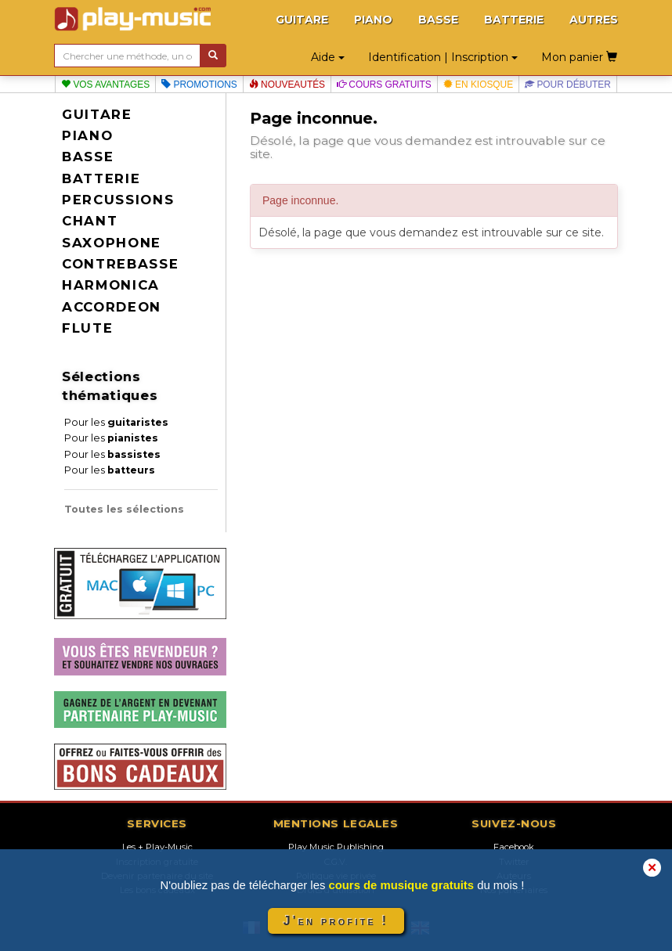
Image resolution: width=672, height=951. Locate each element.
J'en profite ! (336, 921)
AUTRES (593, 20)
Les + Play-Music (157, 846)
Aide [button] (328, 57)
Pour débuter (568, 84)
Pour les (116, 422)
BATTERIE (514, 20)
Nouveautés (287, 84)
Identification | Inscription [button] (443, 57)
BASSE (438, 20)
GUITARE (302, 20)
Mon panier (579, 57)
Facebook (513, 846)
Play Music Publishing (336, 846)
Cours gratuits (384, 84)
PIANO (373, 20)
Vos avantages (105, 84)
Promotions (199, 84)
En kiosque (478, 84)
